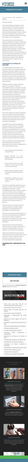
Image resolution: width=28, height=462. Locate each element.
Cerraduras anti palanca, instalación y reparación (15, 344)
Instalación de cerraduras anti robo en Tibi (14, 339)
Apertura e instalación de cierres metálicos (15, 326)
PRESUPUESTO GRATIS (14, 275)
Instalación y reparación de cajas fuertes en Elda (15, 323)
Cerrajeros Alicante (7, 17)
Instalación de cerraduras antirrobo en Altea (15, 347)
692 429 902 (14, 280)
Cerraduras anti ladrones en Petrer (13, 330)
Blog (14, 17)
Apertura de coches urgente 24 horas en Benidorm (15, 319)
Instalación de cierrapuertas (11, 352)
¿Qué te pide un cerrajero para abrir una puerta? (15, 310)
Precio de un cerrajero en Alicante (12, 313)
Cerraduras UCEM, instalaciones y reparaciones (15, 333)
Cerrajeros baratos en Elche (11, 328)
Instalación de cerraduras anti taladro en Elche (15, 336)
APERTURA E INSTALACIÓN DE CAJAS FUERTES (15, 316)
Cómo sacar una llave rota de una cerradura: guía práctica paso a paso (15, 304)
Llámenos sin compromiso (14, 460)
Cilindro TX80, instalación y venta (12, 349)
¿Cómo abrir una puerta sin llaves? (12, 307)
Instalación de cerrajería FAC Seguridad (14, 354)
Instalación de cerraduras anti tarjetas (13, 342)
